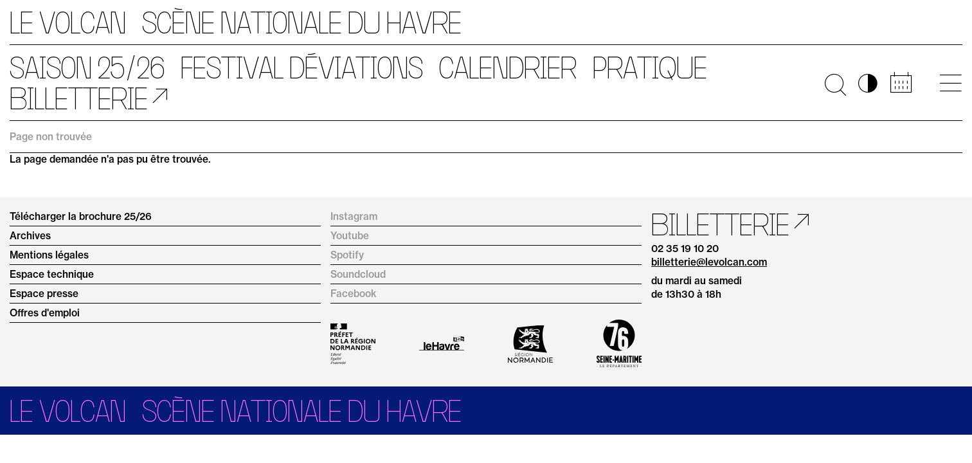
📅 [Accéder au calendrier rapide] (901, 83)
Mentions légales (49, 255)
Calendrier (508, 67)
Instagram (353, 216)
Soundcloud (358, 274)
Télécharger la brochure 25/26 (81, 216)
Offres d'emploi (45, 313)
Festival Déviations (302, 67)
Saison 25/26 (87, 67)
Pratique (650, 67)
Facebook (353, 293)
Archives (30, 236)
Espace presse (44, 293)
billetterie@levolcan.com (709, 262)
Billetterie (79, 98)
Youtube (349, 236)
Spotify (347, 255)
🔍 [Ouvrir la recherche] (835, 83)
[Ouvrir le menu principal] (950, 83)
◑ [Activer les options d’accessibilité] (867, 83)
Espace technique (52, 274)
